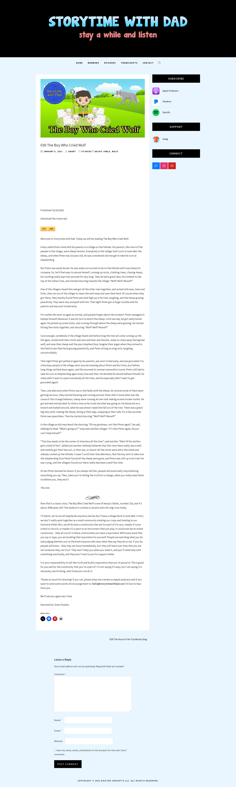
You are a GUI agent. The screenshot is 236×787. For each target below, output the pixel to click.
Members (93, 62)
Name (58, 720)
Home (79, 62)
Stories (86, 151)
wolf (115, 151)
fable (107, 151)
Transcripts (129, 62)
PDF (51, 229)
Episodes (110, 62)
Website (58, 741)
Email (58, 730)
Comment (60, 674)
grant (72, 151)
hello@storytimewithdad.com (108, 583)
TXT (44, 229)
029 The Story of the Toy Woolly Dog (128, 639)
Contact (148, 62)
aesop (98, 151)
